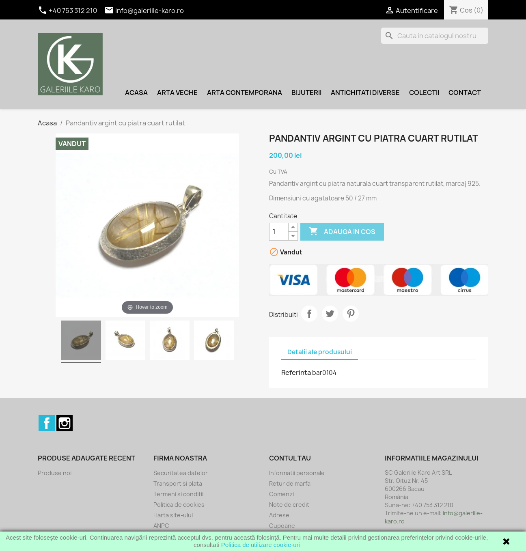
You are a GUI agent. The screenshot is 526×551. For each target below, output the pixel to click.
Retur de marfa (289, 483)
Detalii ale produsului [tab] (319, 352)
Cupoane (282, 525)
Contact (464, 92)
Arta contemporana (244, 92)
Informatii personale (297, 473)
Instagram (64, 423)
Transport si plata (177, 483)
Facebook (47, 423)
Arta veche (177, 92)
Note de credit (289, 504)
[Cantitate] (279, 232)
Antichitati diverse (365, 92)
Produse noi (54, 473)
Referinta (296, 372)
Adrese (279, 515)
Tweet (330, 314)
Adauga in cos (342, 231)
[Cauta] (434, 36)
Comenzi (281, 494)
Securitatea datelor (180, 473)
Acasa (136, 92)
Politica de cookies (179, 504)
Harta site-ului (173, 515)
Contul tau (290, 458)
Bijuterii (306, 92)
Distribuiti (309, 314)
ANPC (161, 525)
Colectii (424, 92)
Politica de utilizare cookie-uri (260, 544)
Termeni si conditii (178, 494)
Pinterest (351, 314)
